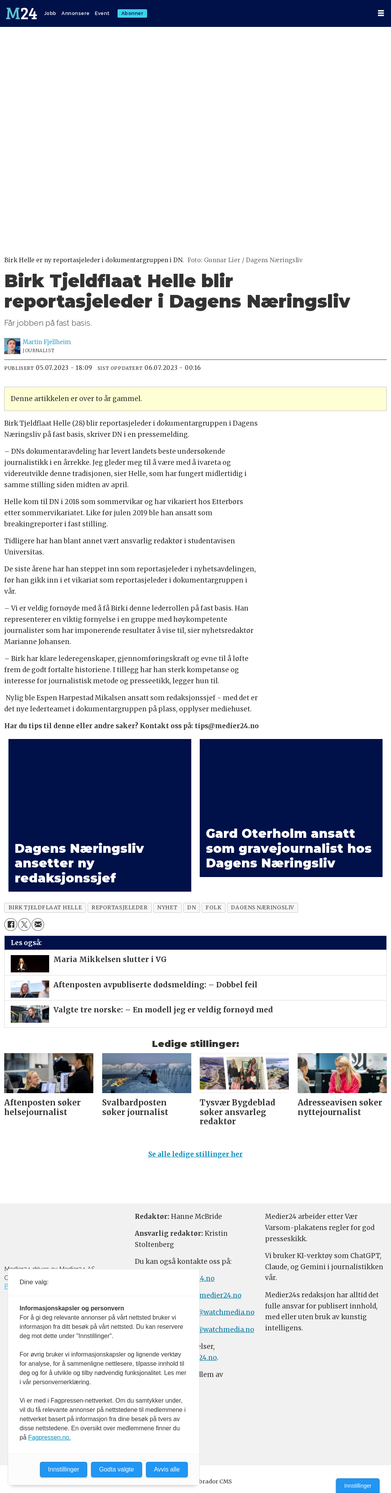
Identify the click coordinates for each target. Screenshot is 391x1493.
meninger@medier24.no (201, 1295)
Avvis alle (167, 1469)
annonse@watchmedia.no (211, 1312)
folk (213, 907)
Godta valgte (116, 1469)
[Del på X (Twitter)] (24, 924)
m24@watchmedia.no (217, 1329)
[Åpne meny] (381, 13)
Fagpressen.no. (49, 1437)
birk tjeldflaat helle (45, 907)
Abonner (132, 13)
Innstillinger (357, 1486)
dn (191, 907)
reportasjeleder (119, 907)
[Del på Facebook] (10, 924)
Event (102, 13)
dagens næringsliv (262, 907)
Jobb (50, 13)
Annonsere (75, 13)
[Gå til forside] (21, 13)
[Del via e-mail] (37, 924)
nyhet (167, 907)
